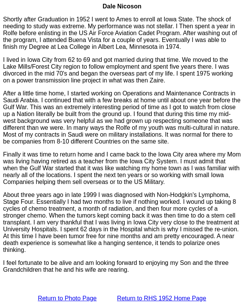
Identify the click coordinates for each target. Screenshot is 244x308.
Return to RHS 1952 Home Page (161, 298)
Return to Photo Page (67, 298)
